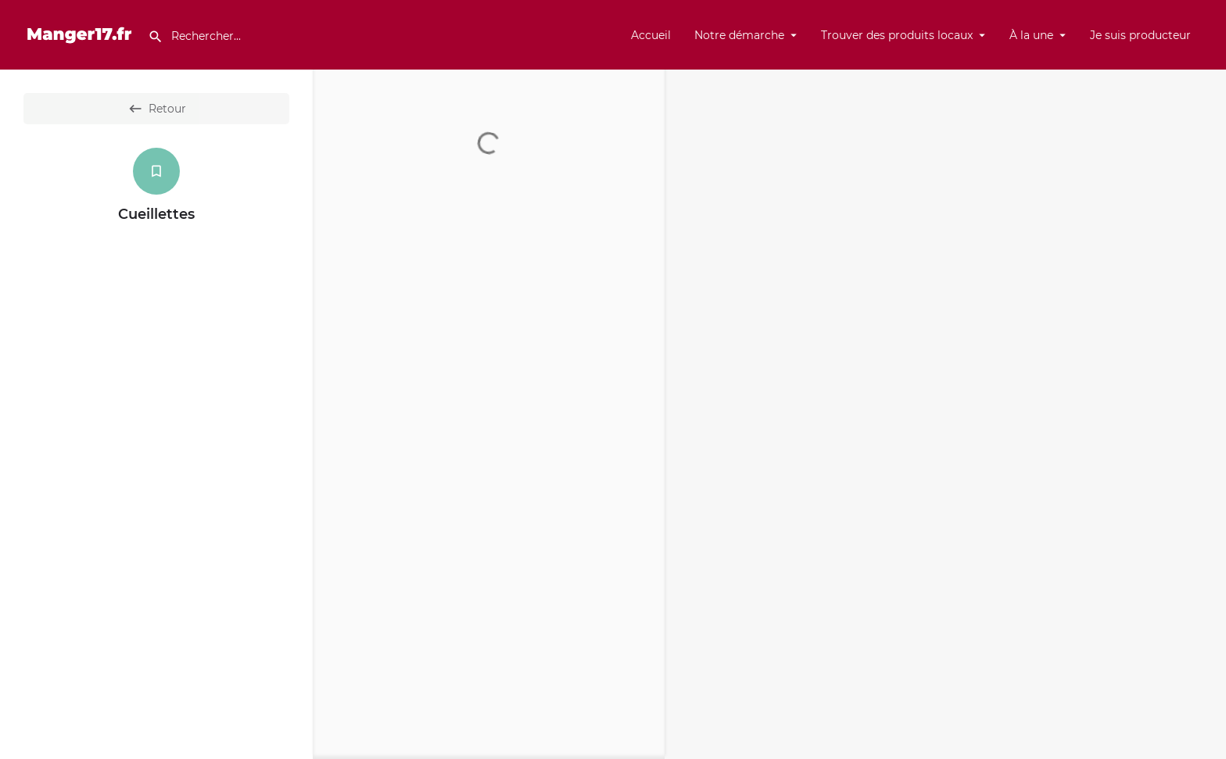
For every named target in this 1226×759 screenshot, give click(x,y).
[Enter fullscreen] (1207, 142)
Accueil (651, 35)
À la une (1031, 35)
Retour (156, 108)
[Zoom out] (1207, 111)
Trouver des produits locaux (897, 35)
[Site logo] (81, 34)
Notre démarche (739, 35)
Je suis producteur (1140, 35)
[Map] (945, 414)
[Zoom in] (1207, 88)
